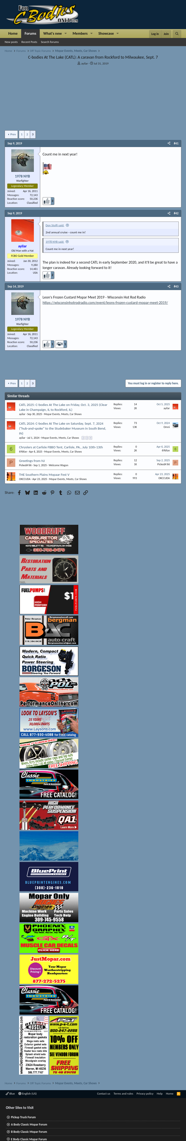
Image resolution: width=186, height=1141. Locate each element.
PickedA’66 (25, 465)
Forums (30, 33)
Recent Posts (29, 42)
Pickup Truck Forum (23, 1117)
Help (159, 1093)
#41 (176, 143)
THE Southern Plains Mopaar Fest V (44, 474)
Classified (32, 202)
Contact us (103, 1093)
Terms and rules (123, 1093)
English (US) (27, 1093)
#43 (176, 286)
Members (80, 33)
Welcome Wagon (58, 465)
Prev (13, 134)
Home (13, 33)
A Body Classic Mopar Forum (29, 1124)
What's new (52, 33)
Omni (166, 427)
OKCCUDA (24, 479)
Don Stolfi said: (55, 225)
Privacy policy (145, 1093)
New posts (11, 42)
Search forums (50, 42)
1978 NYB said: (55, 241)
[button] (65, 33)
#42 (176, 213)
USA (35, 272)
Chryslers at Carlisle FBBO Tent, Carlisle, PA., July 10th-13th (61, 447)
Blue (10, 1093)
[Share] (169, 143)
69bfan (23, 451)
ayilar (84, 63)
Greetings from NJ (32, 461)
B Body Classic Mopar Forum (29, 1131)
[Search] (177, 34)
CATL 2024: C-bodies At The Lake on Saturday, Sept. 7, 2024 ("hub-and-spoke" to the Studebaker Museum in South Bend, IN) (62, 428)
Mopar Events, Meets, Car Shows (63, 414)
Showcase (106, 33)
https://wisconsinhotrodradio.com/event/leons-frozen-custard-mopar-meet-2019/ (105, 302)
